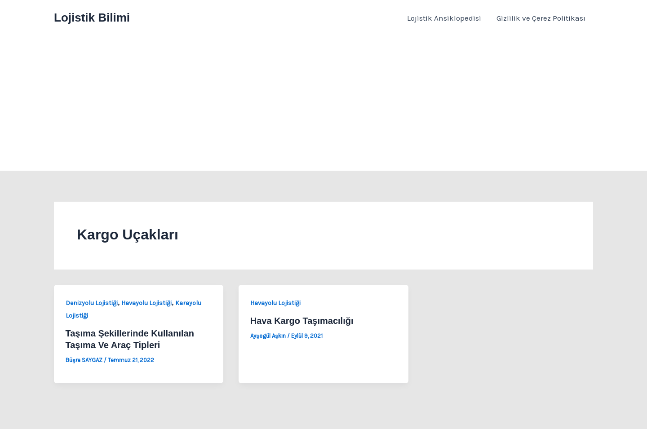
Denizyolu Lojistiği (92, 303)
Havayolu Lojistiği (146, 303)
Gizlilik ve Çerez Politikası (540, 17)
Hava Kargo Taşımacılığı (302, 321)
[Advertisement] (323, 103)
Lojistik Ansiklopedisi (444, 17)
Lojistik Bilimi (92, 17)
